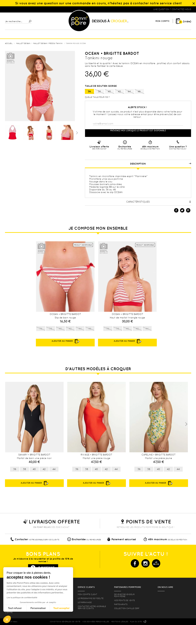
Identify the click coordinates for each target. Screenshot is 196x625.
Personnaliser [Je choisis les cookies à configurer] (38, 608)
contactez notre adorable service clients (92, 607)
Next (186, 424)
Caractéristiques (158, 201)
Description (160, 163)
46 (139, 91)
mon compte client (87, 594)
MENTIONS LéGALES (119, 622)
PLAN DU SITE (136, 622)
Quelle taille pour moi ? (97, 97)
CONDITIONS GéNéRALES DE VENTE (65, 622)
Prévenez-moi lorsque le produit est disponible (138, 130)
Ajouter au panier (34, 483)
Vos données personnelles (95, 622)
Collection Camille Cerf (126, 608)
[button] (7, 619)
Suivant (76, 132)
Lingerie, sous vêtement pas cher (21, 9)
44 (129, 91)
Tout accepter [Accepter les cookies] (61, 608)
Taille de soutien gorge (101, 86)
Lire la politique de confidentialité (22, 597)
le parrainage (85, 602)
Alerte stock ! (137, 107)
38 (99, 91)
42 (119, 91)
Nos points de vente (124, 600)
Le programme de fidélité (90, 598)
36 (89, 91)
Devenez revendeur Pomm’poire (124, 595)
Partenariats (120, 604)
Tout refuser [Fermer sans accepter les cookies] (15, 608)
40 (109, 91)
